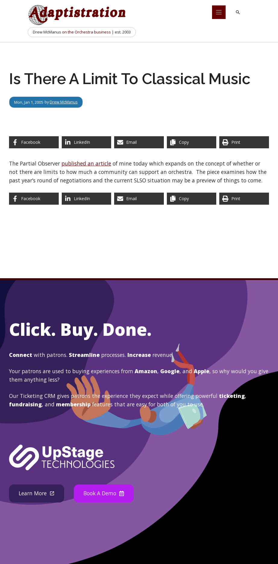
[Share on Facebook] (34, 142)
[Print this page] (244, 142)
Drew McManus (64, 102)
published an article (86, 163)
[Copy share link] (192, 142)
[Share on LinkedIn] (86, 142)
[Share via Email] (139, 142)
